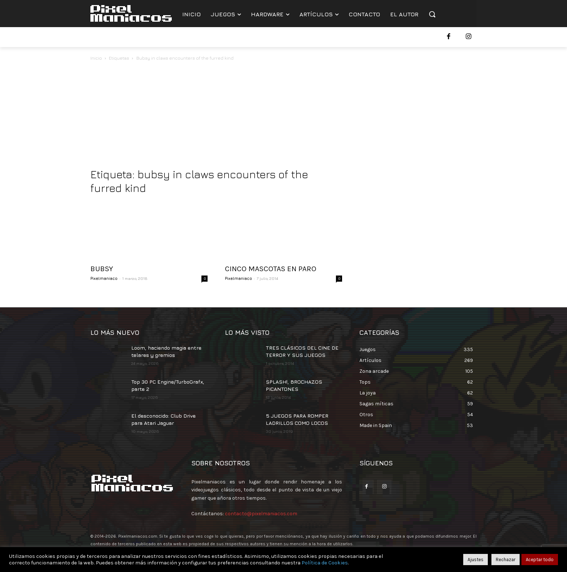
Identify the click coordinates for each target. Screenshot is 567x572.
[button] (432, 14)
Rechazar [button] (505, 559)
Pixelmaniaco (104, 278)
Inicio (96, 58)
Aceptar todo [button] (540, 559)
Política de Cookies (325, 563)
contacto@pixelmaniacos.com (261, 514)
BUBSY (101, 268)
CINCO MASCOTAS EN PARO (270, 268)
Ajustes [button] (475, 559)
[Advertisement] (283, 116)
